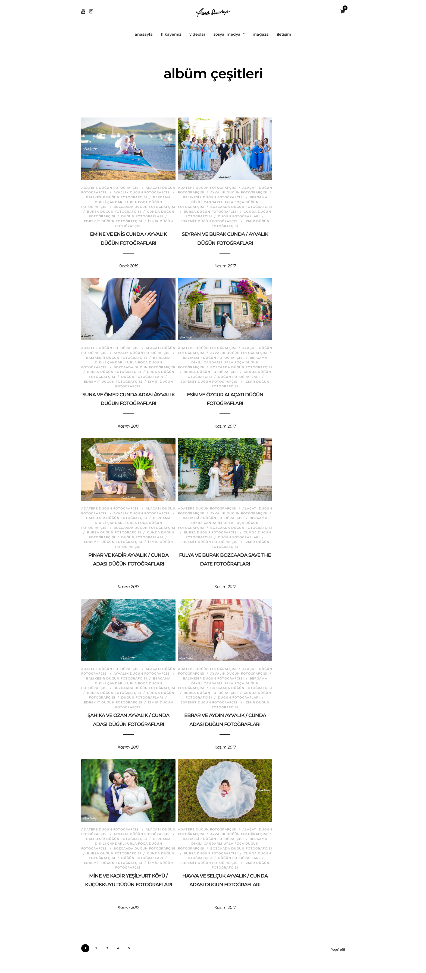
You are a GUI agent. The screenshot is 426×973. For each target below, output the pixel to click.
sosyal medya (227, 34)
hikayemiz (171, 34)
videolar (197, 34)
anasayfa (144, 34)
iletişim (284, 34)
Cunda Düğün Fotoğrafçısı (141, 212)
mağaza (261, 34)
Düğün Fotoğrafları (110, 217)
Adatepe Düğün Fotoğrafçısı (115, 184)
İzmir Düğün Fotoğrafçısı (141, 222)
